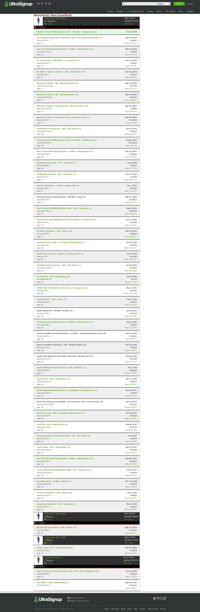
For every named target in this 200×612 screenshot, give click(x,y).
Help (180, 11)
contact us (80, 598)
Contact (190, 11)
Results (120, 11)
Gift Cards (170, 11)
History (128, 24)
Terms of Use (153, 609)
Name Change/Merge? (61, 15)
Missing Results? (42, 15)
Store (159, 11)
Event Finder (135, 11)
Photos (48, 24)
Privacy (163, 609)
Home (110, 11)
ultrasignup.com (82, 601)
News (150, 11)
